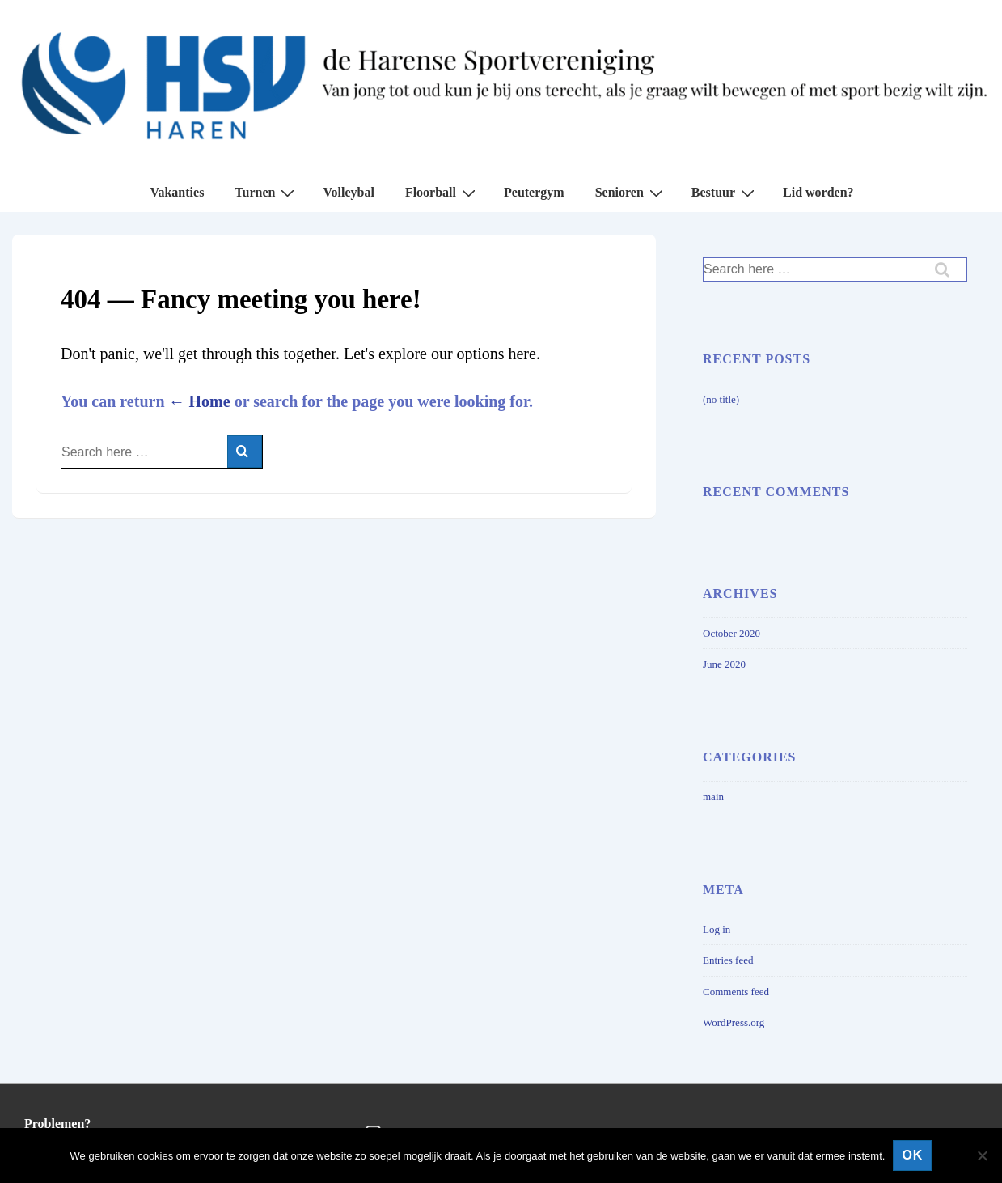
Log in (716, 929)
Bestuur (725, 192)
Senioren (631, 192)
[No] (982, 1155)
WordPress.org (733, 1022)
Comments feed (736, 992)
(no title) (721, 399)
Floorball (442, 192)
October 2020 (731, 633)
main (713, 797)
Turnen (266, 192)
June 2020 (724, 664)
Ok (912, 1155)
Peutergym (534, 192)
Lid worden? (818, 192)
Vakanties (177, 192)
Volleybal (348, 192)
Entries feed (728, 960)
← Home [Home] (199, 401)
